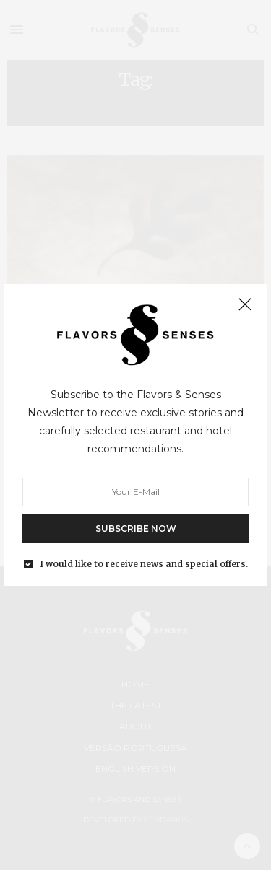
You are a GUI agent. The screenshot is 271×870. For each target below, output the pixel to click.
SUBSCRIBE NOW (135, 527)
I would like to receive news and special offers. (144, 563)
